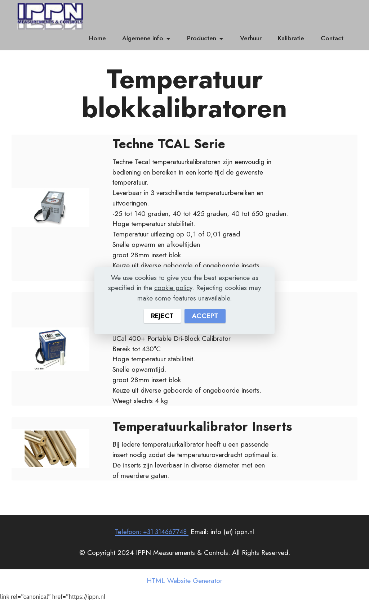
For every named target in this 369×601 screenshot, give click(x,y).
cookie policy (173, 288)
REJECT (162, 316)
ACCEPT (205, 316)
